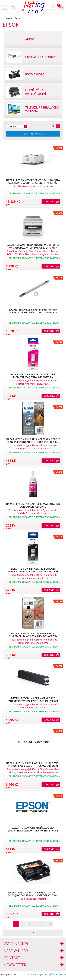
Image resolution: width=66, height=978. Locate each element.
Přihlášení (53, 7)
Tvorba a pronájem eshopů (38, 974)
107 (50, 924)
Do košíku (49, 201)
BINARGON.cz (59, 974)
